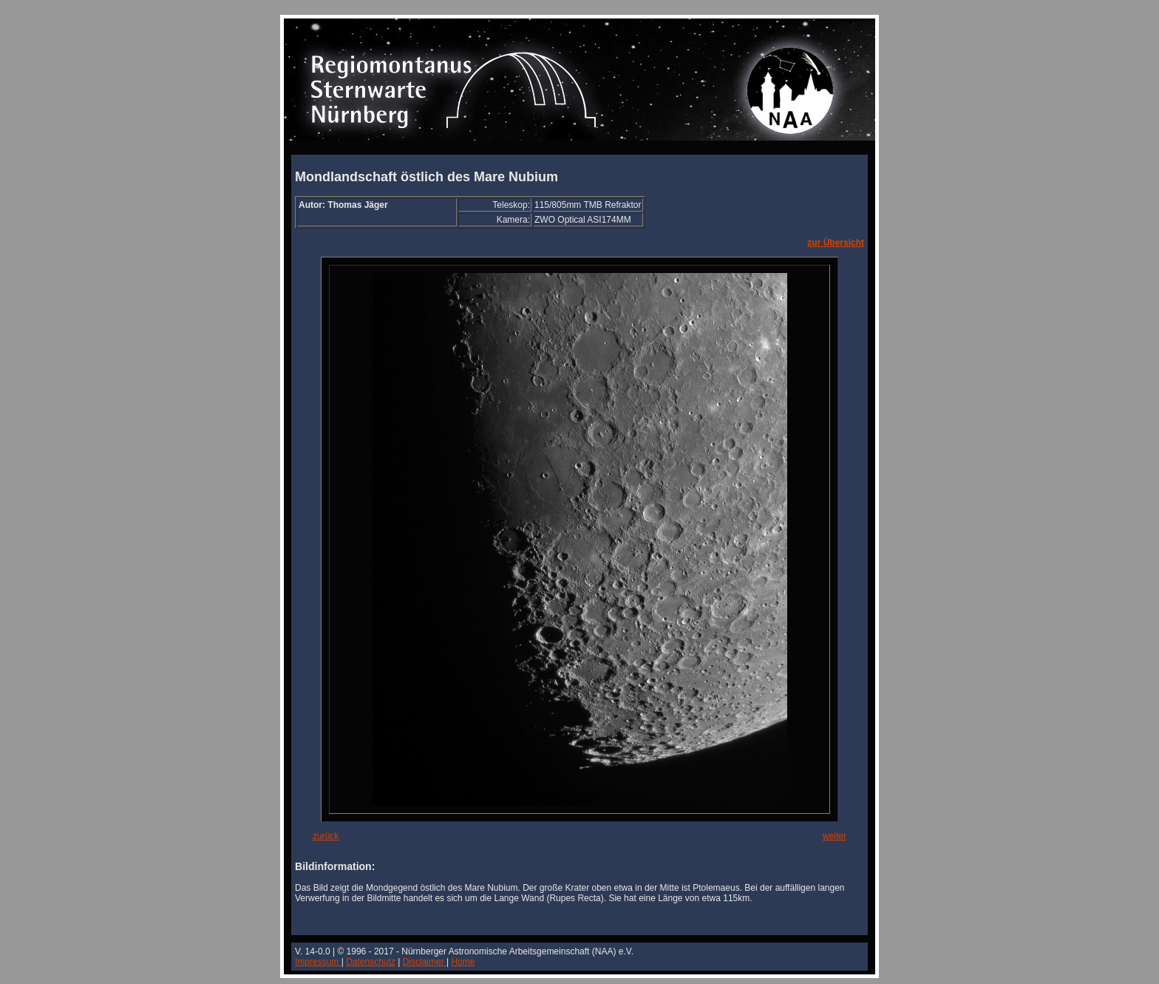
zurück (326, 836)
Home (463, 962)
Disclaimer (424, 962)
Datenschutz (370, 962)
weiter (834, 836)
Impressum (318, 962)
